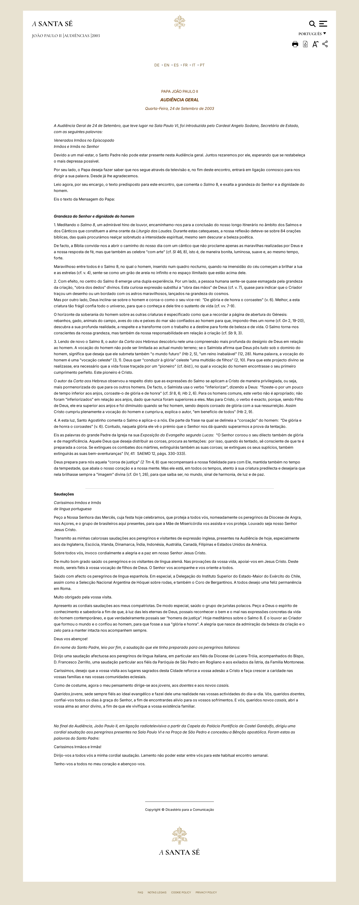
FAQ (140, 892)
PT (202, 65)
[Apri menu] (322, 24)
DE (157, 65)
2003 (96, 35)
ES (176, 65)
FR (185, 65)
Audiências (77, 35)
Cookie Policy (181, 892)
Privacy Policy (206, 892)
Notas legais (157, 892)
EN (166, 65)
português (310, 35)
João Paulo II (47, 35)
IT (193, 65)
